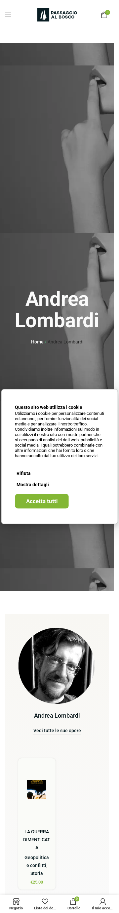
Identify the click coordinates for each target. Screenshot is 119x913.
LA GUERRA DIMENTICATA (36, 839)
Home (37, 341)
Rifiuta (24, 473)
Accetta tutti (42, 501)
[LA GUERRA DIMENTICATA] (37, 789)
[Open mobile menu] (8, 14)
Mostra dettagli (33, 484)
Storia (36, 873)
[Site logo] (57, 14)
